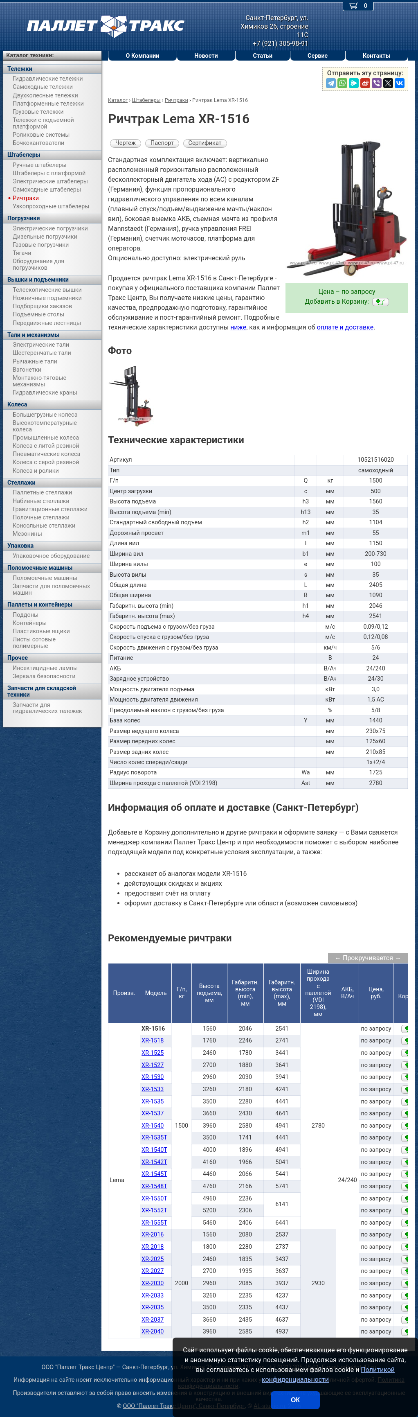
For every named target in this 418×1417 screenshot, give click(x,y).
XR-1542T (154, 1162)
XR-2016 (153, 1234)
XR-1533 (153, 1089)
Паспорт (162, 143)
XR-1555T (154, 1222)
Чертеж (125, 143)
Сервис (318, 55)
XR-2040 (153, 1331)
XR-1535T (154, 1137)
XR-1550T (154, 1198)
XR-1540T (154, 1149)
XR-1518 (153, 1040)
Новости (206, 55)
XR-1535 (153, 1101)
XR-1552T (154, 1210)
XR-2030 (153, 1283)
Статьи (262, 55)
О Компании (142, 55)
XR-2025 (153, 1259)
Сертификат (205, 143)
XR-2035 (153, 1307)
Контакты (377, 55)
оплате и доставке (345, 327)
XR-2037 (153, 1319)
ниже (238, 327)
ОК (295, 1400)
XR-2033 (153, 1295)
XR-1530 (153, 1077)
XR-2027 (153, 1271)
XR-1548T (154, 1186)
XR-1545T (154, 1174)
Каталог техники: (30, 55)
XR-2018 (153, 1246)
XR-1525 (153, 1052)
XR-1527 (153, 1065)
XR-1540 (153, 1125)
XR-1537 (153, 1113)
